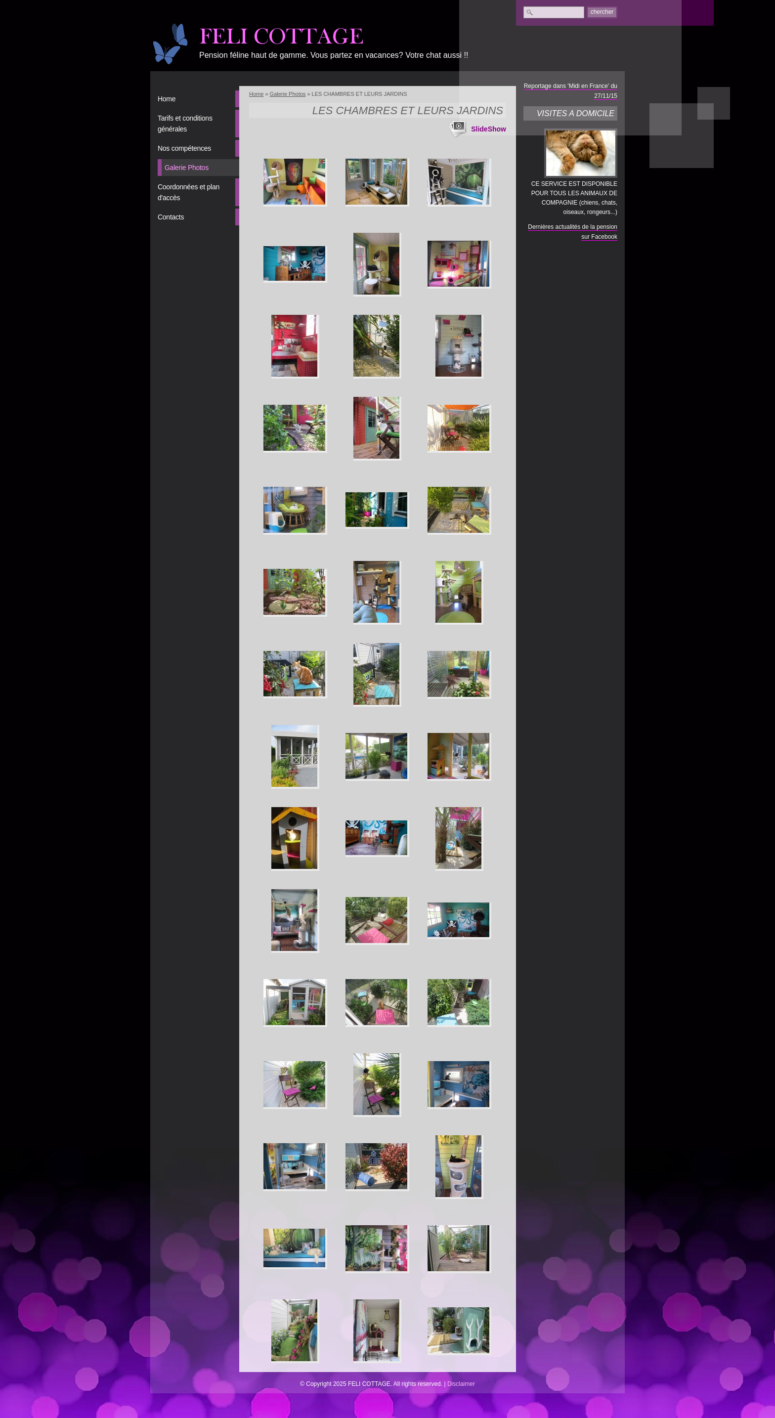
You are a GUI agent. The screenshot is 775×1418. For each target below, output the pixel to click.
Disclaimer (461, 1383)
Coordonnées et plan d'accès (188, 192)
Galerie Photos (187, 168)
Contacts (171, 217)
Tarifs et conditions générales (185, 123)
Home (166, 99)
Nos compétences (184, 148)
